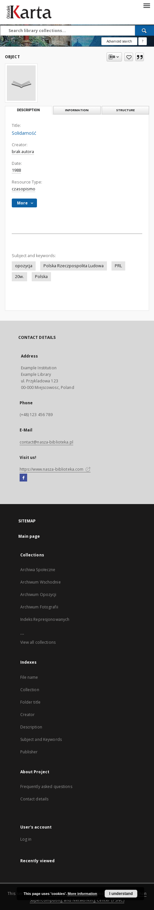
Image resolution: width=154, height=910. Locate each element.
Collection (29, 689)
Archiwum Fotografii (39, 607)
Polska (41, 276)
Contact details (34, 799)
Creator (27, 714)
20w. (19, 276)
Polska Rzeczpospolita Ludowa (73, 266)
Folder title (30, 702)
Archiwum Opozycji (38, 594)
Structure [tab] (125, 110)
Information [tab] (77, 110)
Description (31, 727)
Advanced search (119, 41)
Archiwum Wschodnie (40, 582)
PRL (118, 266)
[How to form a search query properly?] (142, 41)
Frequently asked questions (46, 786)
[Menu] (146, 5)
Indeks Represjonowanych (45, 619)
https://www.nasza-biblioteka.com (55, 469)
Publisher (29, 752)
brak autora (23, 151)
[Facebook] (23, 478)
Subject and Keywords (41, 739)
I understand (121, 893)
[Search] (144, 30)
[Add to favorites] (128, 57)
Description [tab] (28, 110)
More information (82, 894)
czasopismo (23, 189)
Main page (29, 536)
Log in (26, 839)
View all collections (38, 642)
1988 (16, 170)
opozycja (23, 266)
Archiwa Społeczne (38, 569)
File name (29, 677)
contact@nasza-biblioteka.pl (46, 442)
